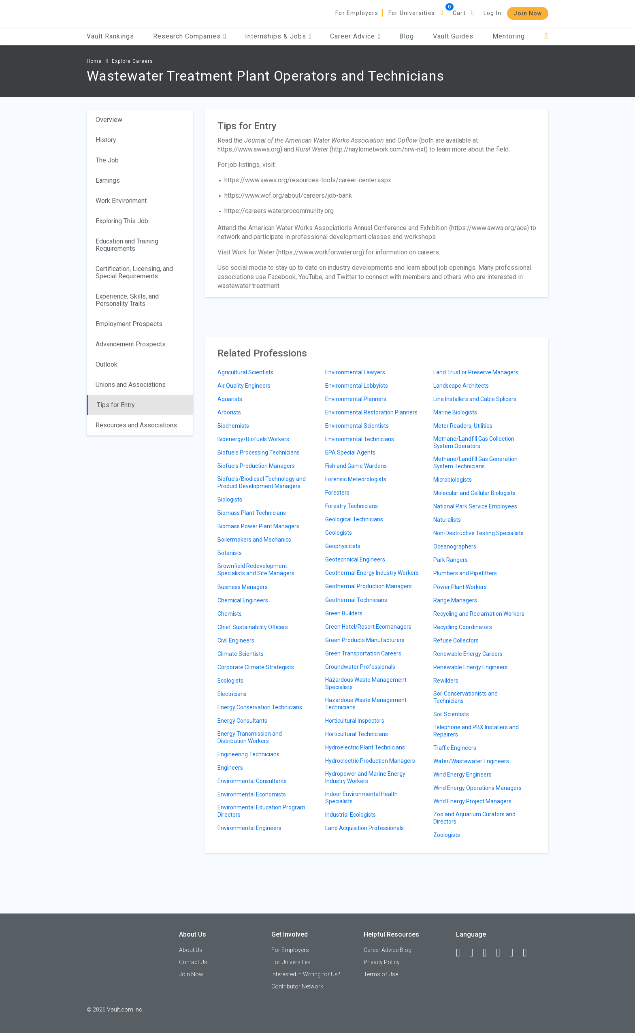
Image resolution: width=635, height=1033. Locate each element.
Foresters (337, 492)
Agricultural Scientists (245, 372)
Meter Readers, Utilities (462, 426)
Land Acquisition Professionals (364, 828)
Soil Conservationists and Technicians (465, 697)
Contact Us (193, 962)
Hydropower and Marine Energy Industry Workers (365, 777)
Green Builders (343, 613)
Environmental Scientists (357, 426)
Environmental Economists (251, 794)
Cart (459, 13)
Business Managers (242, 587)
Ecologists (230, 680)
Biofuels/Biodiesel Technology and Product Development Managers (261, 482)
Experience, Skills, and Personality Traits (127, 299)
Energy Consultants (242, 720)
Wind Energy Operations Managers (477, 788)
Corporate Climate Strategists (255, 667)
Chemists (229, 613)
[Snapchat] (528, 953)
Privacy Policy (382, 962)
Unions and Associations (131, 384)
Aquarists (229, 399)
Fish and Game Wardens (356, 466)
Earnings (108, 180)
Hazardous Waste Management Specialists (366, 683)
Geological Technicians (354, 519)
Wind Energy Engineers (462, 774)
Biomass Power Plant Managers (258, 526)
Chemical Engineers (242, 600)
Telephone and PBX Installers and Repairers (476, 731)
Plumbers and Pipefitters (465, 573)
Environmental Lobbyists (356, 385)
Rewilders (445, 680)
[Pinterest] (515, 953)
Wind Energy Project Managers (472, 801)
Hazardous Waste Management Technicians (366, 704)
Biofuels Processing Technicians (258, 452)
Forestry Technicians (351, 506)
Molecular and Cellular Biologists (474, 493)
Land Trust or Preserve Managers (475, 372)
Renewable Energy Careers (468, 654)
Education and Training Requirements (127, 244)
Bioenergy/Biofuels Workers (253, 439)
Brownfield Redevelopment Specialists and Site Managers (255, 569)
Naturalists (447, 519)
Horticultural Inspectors (354, 720)
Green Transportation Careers (363, 653)
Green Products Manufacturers (365, 640)
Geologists (338, 532)
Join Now (528, 13)
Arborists (229, 412)
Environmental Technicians (359, 439)
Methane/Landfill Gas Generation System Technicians (475, 463)
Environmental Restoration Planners (371, 412)
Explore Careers (132, 61)
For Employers (356, 13)
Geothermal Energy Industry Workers (372, 573)
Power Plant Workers (460, 587)
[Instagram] (501, 953)
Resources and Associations (136, 425)
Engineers (230, 767)
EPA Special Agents (350, 452)
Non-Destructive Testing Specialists (478, 533)
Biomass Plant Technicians (251, 513)
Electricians (232, 694)
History (106, 140)
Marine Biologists (455, 412)
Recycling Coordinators (462, 627)
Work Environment (121, 201)
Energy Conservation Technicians (259, 707)
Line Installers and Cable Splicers (474, 399)
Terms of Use (381, 974)
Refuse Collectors (456, 640)
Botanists (229, 553)
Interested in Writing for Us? (305, 974)
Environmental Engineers (249, 828)
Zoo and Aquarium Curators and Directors (474, 818)
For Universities (411, 13)
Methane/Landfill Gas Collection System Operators (473, 442)
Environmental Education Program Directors (261, 811)
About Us (190, 950)
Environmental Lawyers (355, 372)
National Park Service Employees (475, 506)
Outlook (106, 364)
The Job (107, 160)
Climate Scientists (240, 654)
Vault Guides (453, 36)
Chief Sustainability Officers (252, 627)
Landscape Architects (461, 385)
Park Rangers (450, 560)
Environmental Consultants (252, 781)
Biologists (229, 499)
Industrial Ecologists (350, 814)
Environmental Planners (355, 399)
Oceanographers (454, 546)
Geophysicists (342, 546)
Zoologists (446, 835)
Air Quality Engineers (244, 385)
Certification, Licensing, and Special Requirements (134, 272)
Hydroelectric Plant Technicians (365, 747)
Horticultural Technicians (356, 734)
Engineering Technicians (248, 754)
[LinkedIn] (475, 953)
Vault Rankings (110, 36)
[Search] (546, 36)
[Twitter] (488, 953)
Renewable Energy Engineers (470, 667)
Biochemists (233, 426)
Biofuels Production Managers (256, 466)
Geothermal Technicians (356, 600)
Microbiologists (452, 479)
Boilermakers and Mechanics (254, 539)
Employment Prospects (129, 324)
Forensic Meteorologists (355, 479)
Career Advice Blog (387, 950)
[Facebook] (461, 953)
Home (94, 61)
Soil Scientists (451, 714)
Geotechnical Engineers (355, 559)
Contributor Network (297, 986)
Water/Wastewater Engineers (471, 761)
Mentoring (508, 36)
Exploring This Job (122, 221)
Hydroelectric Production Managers (370, 761)
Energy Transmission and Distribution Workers (249, 737)
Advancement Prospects (131, 344)
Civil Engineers (235, 640)
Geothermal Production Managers (368, 586)
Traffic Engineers (454, 748)
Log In (492, 13)
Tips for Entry (116, 405)
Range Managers (455, 600)
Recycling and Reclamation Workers (478, 613)
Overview (109, 120)
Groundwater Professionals (360, 667)
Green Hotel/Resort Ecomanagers (368, 626)
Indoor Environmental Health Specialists (361, 798)
